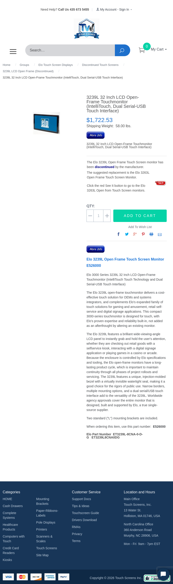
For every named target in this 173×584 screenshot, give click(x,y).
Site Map (42, 555)
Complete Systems (9, 515)
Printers (41, 529)
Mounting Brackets (42, 501)
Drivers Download (84, 520)
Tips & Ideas (80, 506)
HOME (7, 499)
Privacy (77, 534)
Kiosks (7, 560)
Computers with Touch (14, 539)
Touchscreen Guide (85, 513)
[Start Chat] (163, 574)
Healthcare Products (10, 527)
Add (140, 216)
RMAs (76, 527)
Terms (76, 541)
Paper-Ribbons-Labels (47, 513)
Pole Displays (45, 522)
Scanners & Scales (44, 539)
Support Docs (81, 499)
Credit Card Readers (11, 550)
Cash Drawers (13, 506)
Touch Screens (46, 548)
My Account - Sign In (114, 9)
